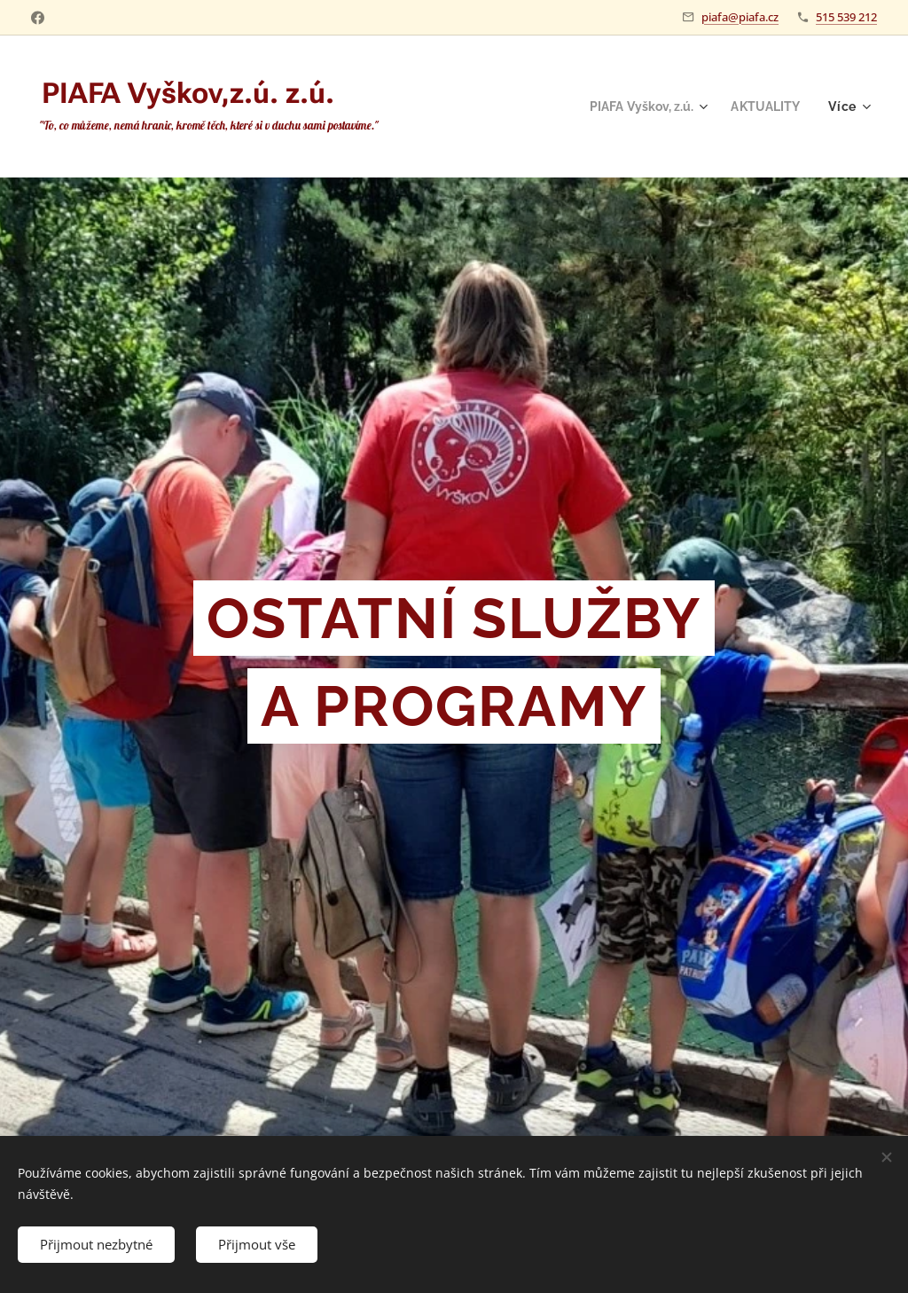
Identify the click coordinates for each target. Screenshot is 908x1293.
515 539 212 (846, 17)
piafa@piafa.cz (740, 17)
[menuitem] (641, 106)
